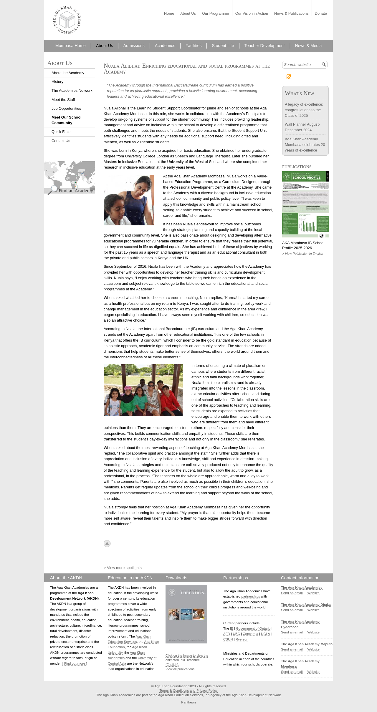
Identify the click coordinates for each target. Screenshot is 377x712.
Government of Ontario (253, 628)
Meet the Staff (63, 99)
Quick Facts (62, 131)
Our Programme (215, 14)
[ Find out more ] (74, 663)
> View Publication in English (302, 253)
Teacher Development (264, 45)
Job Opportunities (66, 108)
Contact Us (61, 141)
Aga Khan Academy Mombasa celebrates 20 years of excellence (305, 144)
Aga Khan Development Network (256, 695)
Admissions (134, 45)
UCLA (265, 634)
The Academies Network (72, 90)
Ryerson (242, 639)
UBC (236, 634)
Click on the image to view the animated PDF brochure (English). (187, 660)
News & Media (308, 45)
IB (231, 628)
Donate (321, 14)
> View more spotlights (123, 567)
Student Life (223, 45)
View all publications (180, 669)
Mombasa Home (70, 45)
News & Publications (291, 14)
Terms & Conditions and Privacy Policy (188, 690)
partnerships (250, 596)
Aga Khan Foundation (171, 686)
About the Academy (68, 73)
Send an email (292, 593)
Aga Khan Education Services (180, 695)
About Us (188, 14)
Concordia (250, 634)
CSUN (228, 639)
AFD (226, 634)
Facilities (194, 45)
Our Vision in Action (251, 14)
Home (169, 14)
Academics (165, 45)
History (57, 81)
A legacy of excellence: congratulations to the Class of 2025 (304, 110)
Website (313, 593)
